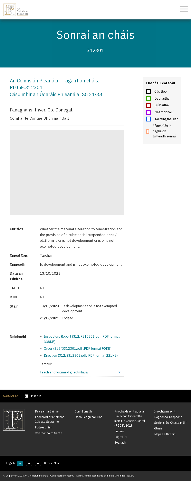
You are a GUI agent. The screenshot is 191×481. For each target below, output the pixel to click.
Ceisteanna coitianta (48, 433)
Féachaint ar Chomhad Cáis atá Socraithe (49, 419)
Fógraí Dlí (120, 437)
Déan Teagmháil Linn (88, 417)
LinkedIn (33, 396)
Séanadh (120, 442)
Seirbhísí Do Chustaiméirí (170, 423)
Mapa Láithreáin (164, 434)
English (10, 463)
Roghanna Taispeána (168, 417)
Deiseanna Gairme (47, 411)
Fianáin (119, 431)
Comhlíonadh (83, 411)
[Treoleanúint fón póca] (184, 10)
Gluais (158, 428)
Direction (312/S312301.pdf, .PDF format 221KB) (81, 355)
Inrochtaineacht (164, 411)
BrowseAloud (52, 463)
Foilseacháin (43, 427)
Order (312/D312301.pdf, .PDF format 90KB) (77, 348)
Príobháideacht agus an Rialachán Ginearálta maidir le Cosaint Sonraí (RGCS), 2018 (129, 418)
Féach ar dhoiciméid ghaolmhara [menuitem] (64, 372)
